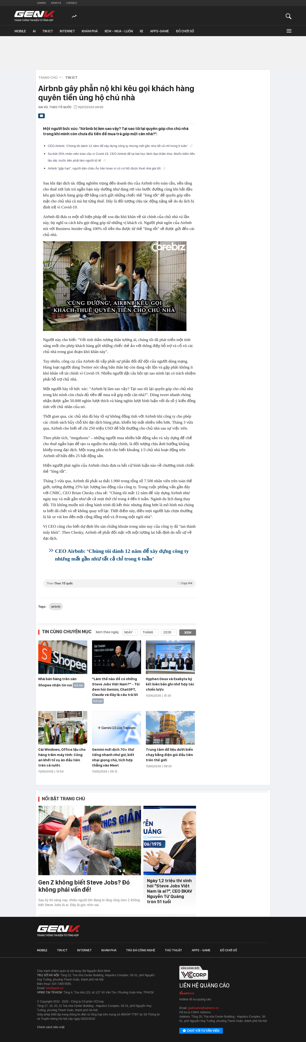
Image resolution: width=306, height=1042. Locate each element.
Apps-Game (159, 31)
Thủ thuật (173, 950)
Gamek (41, 3)
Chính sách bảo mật (51, 1027)
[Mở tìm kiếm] (289, 16)
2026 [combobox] (167, 632)
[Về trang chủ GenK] (34, 16)
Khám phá (90, 31)
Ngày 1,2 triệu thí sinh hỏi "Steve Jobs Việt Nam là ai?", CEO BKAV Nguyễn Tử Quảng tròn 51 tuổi (169, 891)
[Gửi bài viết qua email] (41, 117)
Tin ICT (47, 31)
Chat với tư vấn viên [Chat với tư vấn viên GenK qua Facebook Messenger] (201, 1031)
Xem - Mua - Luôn (118, 31)
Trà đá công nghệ (140, 950)
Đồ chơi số (185, 31)
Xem (187, 632)
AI (34, 31)
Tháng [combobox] (147, 632)
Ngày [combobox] (128, 632)
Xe (141, 31)
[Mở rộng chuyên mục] (288, 30)
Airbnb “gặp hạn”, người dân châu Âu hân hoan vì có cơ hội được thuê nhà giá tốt (106, 168)
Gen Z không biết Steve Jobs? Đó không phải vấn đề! (84, 886)
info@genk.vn (55, 988)
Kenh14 (56, 3)
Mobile (20, 31)
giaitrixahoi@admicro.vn (203, 1008)
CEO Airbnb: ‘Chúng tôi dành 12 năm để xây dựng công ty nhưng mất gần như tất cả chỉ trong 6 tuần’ (120, 146)
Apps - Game (201, 950)
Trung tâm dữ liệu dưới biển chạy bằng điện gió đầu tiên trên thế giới (169, 754)
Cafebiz (71, 3)
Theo (119, 583)
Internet (67, 31)
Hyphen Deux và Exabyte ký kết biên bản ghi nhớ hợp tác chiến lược (170, 684)
